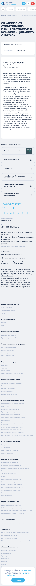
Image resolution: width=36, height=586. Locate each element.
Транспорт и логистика (8, 473)
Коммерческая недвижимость (11, 465)
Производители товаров (9, 412)
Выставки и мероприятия (9, 463)
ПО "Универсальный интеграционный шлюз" (15, 541)
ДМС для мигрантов (7, 355)
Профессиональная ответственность (13, 432)
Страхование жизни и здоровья (13, 344)
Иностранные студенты (8, 347)
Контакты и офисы (9, 208)
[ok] (30, 212)
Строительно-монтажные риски (11, 383)
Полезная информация (8, 550)
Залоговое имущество (8, 310)
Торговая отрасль (6, 471)
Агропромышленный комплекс (11, 490)
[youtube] (26, 212)
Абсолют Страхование (9, 547)
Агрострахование (7, 391)
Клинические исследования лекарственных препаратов (15, 423)
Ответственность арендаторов (11, 430)
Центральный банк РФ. (22, 282)
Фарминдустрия (6, 495)
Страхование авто (8, 319)
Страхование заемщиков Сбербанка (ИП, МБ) (15, 523)
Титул (3, 313)
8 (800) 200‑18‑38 (27, 272)
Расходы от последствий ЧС (10, 409)
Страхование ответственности (12, 400)
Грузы (3, 386)
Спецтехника (5, 445)
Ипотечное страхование (10, 304)
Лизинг (3, 493)
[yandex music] (18, 212)
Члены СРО (4, 406)
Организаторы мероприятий (10, 415)
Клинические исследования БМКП (12, 427)
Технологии (5, 529)
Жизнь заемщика (6, 307)
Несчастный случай (7, 350)
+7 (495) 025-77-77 (10, 204)
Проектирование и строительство (12, 487)
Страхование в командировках (11, 505)
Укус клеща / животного (8, 353)
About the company (4, 262)
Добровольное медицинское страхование (14, 508)
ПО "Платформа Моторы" (9, 538)
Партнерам (5, 559)
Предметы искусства (8, 388)
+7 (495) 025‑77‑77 (14, 272)
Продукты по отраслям (9, 459)
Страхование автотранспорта (10, 450)
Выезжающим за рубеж (8, 335)
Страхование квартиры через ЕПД (12, 373)
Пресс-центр (5, 556)
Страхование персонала (10, 502)
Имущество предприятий (9, 394)
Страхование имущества (10, 362)
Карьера (4, 561)
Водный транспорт (7, 453)
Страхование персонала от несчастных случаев (16, 511)
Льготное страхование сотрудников (12, 513)
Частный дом (5, 371)
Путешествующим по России (10, 338)
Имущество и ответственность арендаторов (15, 468)
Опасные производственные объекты (13, 417)
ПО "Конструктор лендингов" (10, 535)
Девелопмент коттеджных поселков (12, 482)
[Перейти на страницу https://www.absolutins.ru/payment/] (24, 3)
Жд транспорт (5, 447)
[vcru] (22, 212)
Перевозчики (5, 420)
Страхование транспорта (10, 441)
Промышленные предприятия (11, 479)
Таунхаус (4, 368)
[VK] (3, 212)
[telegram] (7, 212)
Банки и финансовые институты (11, 484)
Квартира (4, 365)
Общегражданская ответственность (12, 404)
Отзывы (3, 564)
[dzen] (15, 212)
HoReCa (3, 476)
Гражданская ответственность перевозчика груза (17, 435)
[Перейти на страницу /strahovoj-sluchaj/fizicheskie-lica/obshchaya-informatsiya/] (33, 3)
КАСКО (3, 323)
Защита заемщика (8, 519)
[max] (11, 212)
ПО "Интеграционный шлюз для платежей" (15, 532)
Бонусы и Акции (6, 553)
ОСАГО (3, 325)
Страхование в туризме (10, 332)
